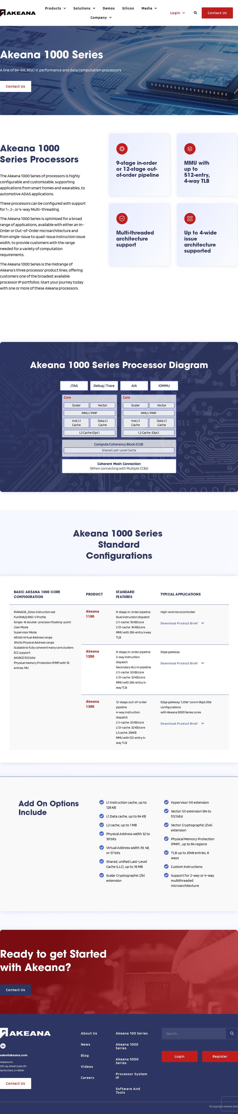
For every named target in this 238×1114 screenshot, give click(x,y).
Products (55, 8)
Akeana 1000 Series (127, 1046)
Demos (109, 8)
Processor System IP (131, 1076)
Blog (85, 1055)
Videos (87, 1066)
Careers (87, 1077)
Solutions (84, 8)
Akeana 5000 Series (127, 1061)
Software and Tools (128, 1091)
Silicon (128, 8)
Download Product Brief (182, 623)
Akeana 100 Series (132, 1033)
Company (101, 17)
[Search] (232, 1033)
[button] (195, 13)
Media (149, 8)
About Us (89, 1033)
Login (177, 12)
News (85, 1044)
